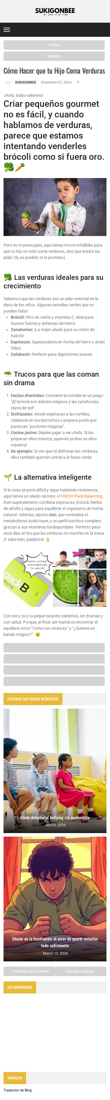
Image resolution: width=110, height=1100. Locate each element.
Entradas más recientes (29, 971)
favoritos (54, 56)
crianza (54, 45)
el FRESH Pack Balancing (79, 496)
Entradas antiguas (80, 971)
